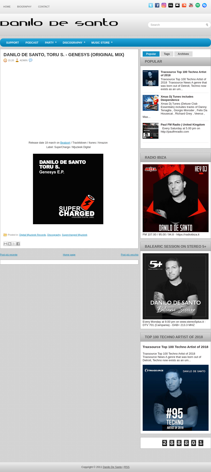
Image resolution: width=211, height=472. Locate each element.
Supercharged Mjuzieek (74, 234)
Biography (24, 6)
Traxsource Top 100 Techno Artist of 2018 (175, 347)
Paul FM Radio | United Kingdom (183, 124)
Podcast (31, 42)
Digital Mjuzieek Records (32, 234)
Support (12, 42)
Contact (43, 6)
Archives (183, 54)
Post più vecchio (129, 254)
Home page (69, 254)
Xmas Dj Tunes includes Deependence (177, 98)
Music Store (103, 41)
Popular (151, 54)
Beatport (65, 142)
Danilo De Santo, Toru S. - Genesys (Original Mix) (64, 54)
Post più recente (9, 254)
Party (52, 41)
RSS (127, 467)
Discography (75, 41)
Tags (167, 54)
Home (7, 6)
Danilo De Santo (112, 467)
